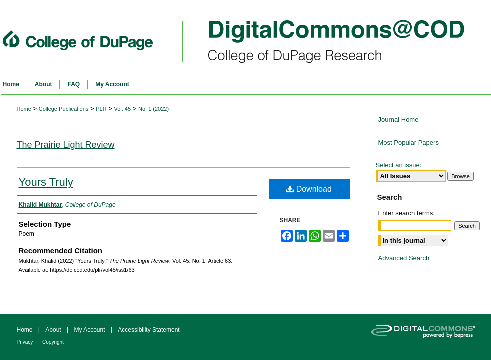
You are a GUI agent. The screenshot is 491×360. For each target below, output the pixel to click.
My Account (90, 330)
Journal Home (398, 120)
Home (24, 109)
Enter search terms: (406, 213)
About (54, 330)
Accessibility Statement (148, 330)
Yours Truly (46, 182)
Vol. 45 (122, 109)
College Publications (64, 109)
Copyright (53, 342)
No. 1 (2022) (153, 109)
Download (309, 189)
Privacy (26, 342)
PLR (101, 109)
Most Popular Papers (408, 142)
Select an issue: (399, 165)
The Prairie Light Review (66, 145)
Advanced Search (404, 258)
